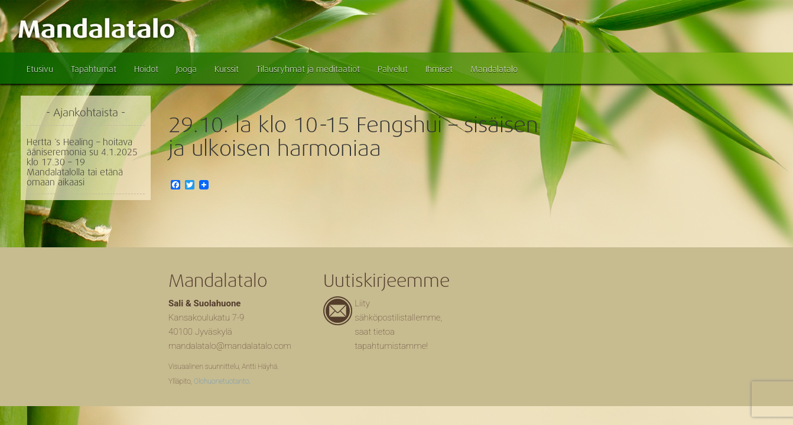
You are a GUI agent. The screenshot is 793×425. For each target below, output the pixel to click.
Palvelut (393, 69)
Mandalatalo (494, 69)
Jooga (186, 69)
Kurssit (226, 69)
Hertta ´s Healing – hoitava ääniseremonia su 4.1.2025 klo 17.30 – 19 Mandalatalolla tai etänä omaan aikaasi (82, 162)
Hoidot (146, 69)
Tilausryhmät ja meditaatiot (308, 69)
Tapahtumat (93, 69)
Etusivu (40, 69)
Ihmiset (439, 69)
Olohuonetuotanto (221, 381)
